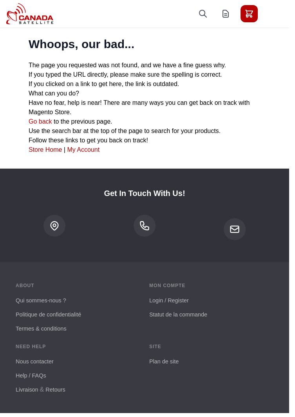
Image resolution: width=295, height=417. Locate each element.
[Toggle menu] (271, 13)
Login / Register (169, 300)
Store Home (45, 149)
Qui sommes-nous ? (41, 300)
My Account (83, 149)
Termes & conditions (41, 328)
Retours (55, 389)
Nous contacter (35, 361)
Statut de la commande (178, 314)
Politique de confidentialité (48, 314)
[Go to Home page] (29, 13)
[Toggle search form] (203, 14)
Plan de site (164, 361)
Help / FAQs (31, 375)
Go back (40, 121)
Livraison (27, 389)
